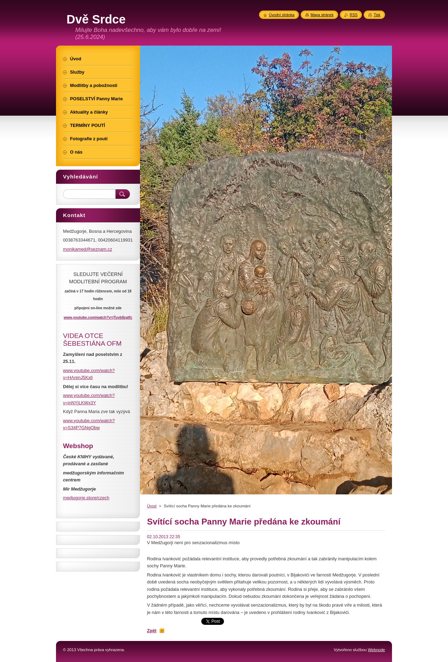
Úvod (151, 506)
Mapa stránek (322, 15)
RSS (353, 15)
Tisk (376, 15)
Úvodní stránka (281, 15)
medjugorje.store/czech (86, 497)
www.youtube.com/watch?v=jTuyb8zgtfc (98, 317)
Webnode (376, 650)
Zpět (151, 630)
